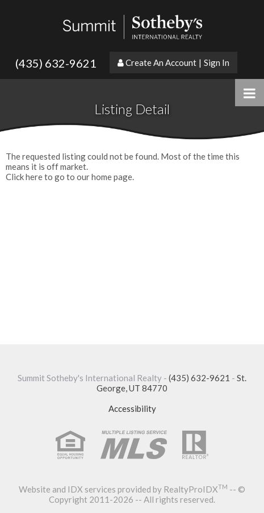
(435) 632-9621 (56, 63)
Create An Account (160, 62)
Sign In (216, 62)
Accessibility (132, 408)
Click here (24, 177)
